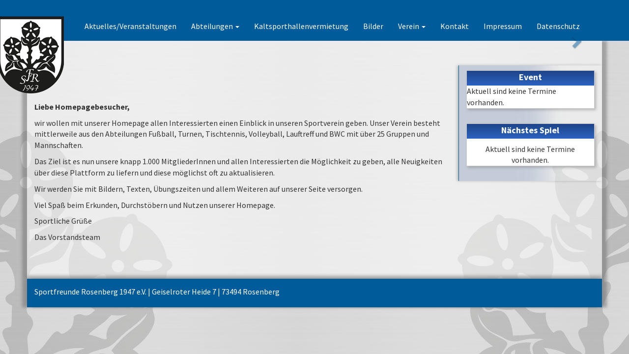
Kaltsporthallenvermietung (301, 26)
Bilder (373, 26)
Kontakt (454, 26)
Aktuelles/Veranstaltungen (130, 26)
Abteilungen (215, 26)
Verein (412, 26)
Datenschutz (558, 26)
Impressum (503, 26)
